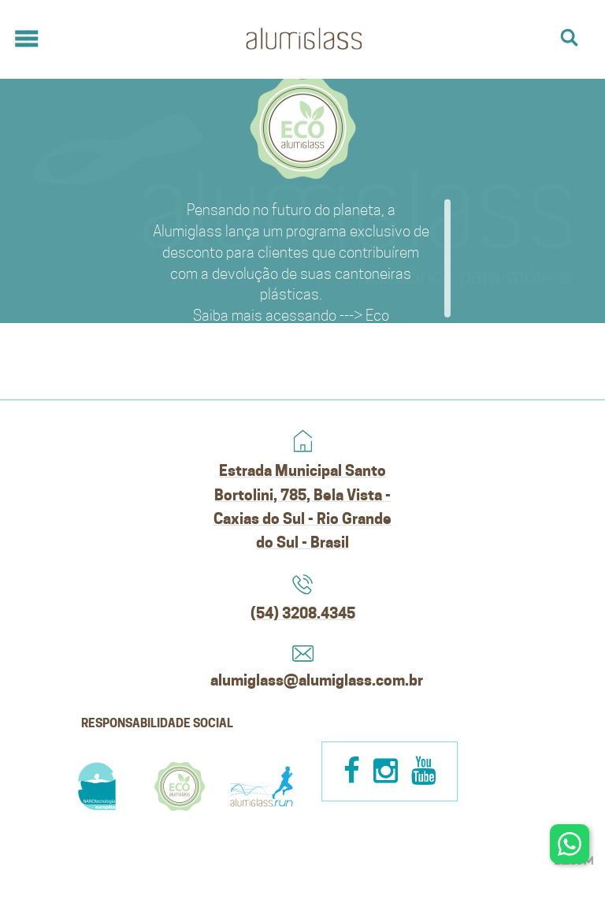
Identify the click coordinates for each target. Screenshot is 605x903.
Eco (377, 315)
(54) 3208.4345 (303, 613)
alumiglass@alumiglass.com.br (302, 680)
